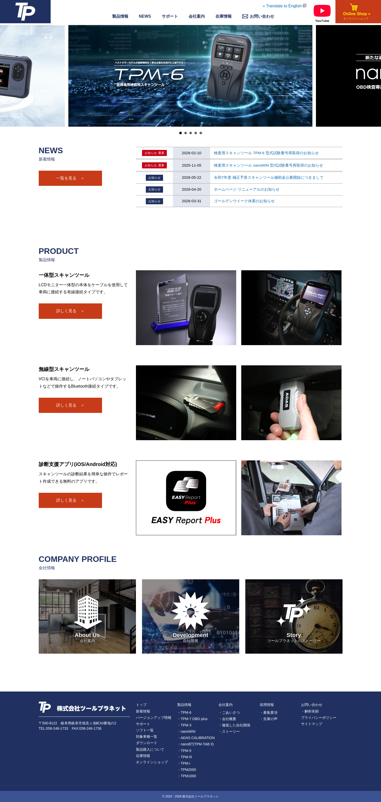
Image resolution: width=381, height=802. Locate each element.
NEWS (145, 16)
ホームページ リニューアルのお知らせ (246, 189)
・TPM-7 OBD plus (192, 719)
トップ (141, 705)
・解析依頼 (310, 711)
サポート (170, 16)
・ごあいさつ (229, 712)
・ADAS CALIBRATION (196, 738)
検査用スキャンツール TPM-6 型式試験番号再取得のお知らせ (266, 153)
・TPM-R (184, 757)
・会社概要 (227, 719)
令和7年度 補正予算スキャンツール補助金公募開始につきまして (269, 177)
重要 (161, 153)
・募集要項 (268, 712)
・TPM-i (183, 763)
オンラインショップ (152, 762)
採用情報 (267, 705)
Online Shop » (355, 16)
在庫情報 (223, 16)
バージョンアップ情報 (153, 718)
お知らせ (151, 153)
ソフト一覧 (145, 730)
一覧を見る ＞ (70, 178)
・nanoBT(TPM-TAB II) (195, 744)
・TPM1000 (186, 776)
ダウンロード (146, 743)
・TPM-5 (184, 751)
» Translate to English (284, 6)
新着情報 (143, 711)
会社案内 (197, 16)
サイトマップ (311, 724)
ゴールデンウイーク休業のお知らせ (244, 201)
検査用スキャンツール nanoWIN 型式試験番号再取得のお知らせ (268, 165)
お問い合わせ (311, 705)
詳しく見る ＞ (70, 311)
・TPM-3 (184, 725)
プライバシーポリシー (318, 718)
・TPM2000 (186, 770)
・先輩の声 (268, 719)
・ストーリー (229, 731)
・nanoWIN (186, 731)
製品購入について (150, 749)
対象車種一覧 (146, 736)
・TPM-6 (184, 712)
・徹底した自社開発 (234, 725)
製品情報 (120, 16)
